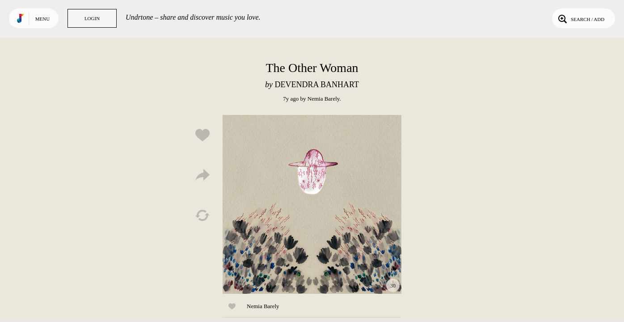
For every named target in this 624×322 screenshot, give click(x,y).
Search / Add (580, 18)
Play (312, 204)
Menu (42, 18)
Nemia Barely (324, 98)
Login (92, 18)
